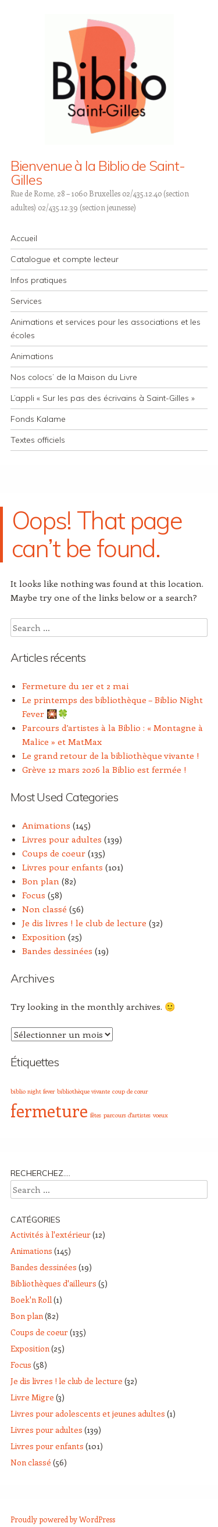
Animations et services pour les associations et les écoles (105, 328)
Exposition (44, 936)
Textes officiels (37, 440)
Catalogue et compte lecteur (64, 259)
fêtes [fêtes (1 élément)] (95, 1115)
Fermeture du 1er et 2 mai (75, 685)
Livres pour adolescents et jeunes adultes (87, 1413)
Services (26, 301)
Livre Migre (32, 1397)
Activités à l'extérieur (50, 1234)
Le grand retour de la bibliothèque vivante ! (110, 755)
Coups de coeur (53, 853)
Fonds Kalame (38, 419)
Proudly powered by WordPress (62, 1519)
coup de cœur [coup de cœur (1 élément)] (130, 1091)
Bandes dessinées (57, 950)
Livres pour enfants (62, 867)
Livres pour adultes (62, 839)
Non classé (44, 909)
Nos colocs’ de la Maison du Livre (73, 377)
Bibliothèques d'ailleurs (53, 1283)
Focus (33, 895)
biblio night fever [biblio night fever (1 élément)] (32, 1091)
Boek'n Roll (31, 1299)
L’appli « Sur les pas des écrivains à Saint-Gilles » (102, 398)
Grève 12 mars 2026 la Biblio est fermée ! (104, 769)
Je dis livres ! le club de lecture (84, 923)
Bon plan (40, 881)
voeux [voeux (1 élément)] (160, 1115)
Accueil (23, 238)
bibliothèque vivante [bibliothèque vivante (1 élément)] (83, 1091)
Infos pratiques (38, 280)
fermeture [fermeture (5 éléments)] (49, 1110)
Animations (31, 356)
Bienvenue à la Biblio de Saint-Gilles (97, 172)
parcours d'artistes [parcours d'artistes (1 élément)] (127, 1115)
